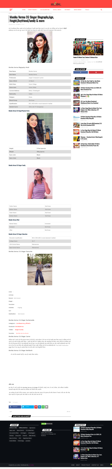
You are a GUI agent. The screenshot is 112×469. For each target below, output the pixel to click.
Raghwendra (13, 24)
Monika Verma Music (22, 333)
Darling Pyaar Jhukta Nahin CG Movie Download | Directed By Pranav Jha (90, 144)
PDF (20, 438)
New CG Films (13, 438)
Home (23, 9)
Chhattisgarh (32, 9)
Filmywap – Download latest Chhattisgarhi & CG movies (91, 138)
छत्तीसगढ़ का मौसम (13, 427)
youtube (28, 440)
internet (25, 435)
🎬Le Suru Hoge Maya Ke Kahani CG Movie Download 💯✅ (92, 95)
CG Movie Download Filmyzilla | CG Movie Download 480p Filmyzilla (91, 117)
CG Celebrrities (30, 430)
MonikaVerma (19, 326)
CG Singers (14, 13)
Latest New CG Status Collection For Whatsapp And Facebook (48, 434)
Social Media (57, 9)
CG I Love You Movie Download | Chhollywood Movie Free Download (89, 102)
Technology (21, 440)
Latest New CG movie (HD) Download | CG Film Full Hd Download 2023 (91, 124)
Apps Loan (12, 430)
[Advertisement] (88, 24)
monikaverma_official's (23, 323)
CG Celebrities (44, 9)
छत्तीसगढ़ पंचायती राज (23, 427)
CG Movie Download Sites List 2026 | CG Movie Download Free (91, 88)
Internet (67, 9)
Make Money (77, 9)
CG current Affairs (14, 433)
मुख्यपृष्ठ (10, 13)
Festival (11, 435)
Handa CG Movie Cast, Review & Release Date (85, 57)
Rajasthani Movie (27, 438)
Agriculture (32, 427)
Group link (18, 435)
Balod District (20, 430)
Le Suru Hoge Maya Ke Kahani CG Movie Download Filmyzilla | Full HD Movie (91, 131)
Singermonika (19, 329)
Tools (87, 9)
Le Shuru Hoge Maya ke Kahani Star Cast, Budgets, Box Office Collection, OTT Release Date (91, 110)
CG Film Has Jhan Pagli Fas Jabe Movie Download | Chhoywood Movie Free (90, 82)
